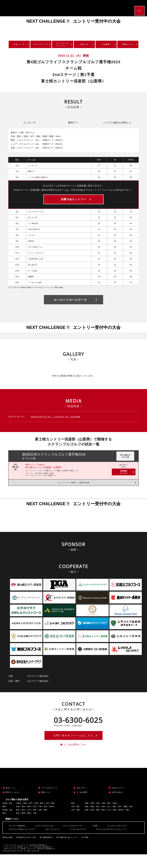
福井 (34, 810)
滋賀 (86, 804)
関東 (4, 807)
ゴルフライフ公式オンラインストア (22, 830)
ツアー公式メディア (49, 789)
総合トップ (10, 789)
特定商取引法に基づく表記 (26, 838)
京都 (92, 804)
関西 (72, 804)
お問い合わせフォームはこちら (73, 735)
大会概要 (106, 44)
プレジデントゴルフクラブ (117, 826)
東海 (4, 814)
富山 (23, 810)
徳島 (114, 807)
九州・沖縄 (75, 810)
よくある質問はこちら (75, 745)
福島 (52, 804)
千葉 (40, 807)
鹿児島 (120, 810)
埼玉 (34, 807)
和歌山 (115, 804)
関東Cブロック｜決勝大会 (35, 465)
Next (140, 27)
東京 (45, 807)
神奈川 (51, 807)
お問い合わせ (117, 793)
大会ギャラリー (118, 789)
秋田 (41, 804)
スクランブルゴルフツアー (73, 826)
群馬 (29, 807)
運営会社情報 (7, 838)
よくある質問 (81, 793)
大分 (108, 810)
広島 (103, 807)
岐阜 (17, 814)
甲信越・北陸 (7, 810)
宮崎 (114, 810)
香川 (120, 807)
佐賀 (92, 810)
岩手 (30, 804)
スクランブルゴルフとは (44, 826)
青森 (25, 804)
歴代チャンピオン (13, 793)
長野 (45, 810)
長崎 (97, 810)
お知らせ (84, 44)
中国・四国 (75, 807)
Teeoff (95, 826)
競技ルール (127, 44)
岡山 (97, 807)
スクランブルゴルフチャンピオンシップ (111, 830)
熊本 (103, 810)
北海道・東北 (7, 804)
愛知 (29, 814)
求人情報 (84, 838)
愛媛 (125, 807)
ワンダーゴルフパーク (78, 830)
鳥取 (86, 807)
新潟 (17, 810)
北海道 (18, 804)
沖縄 (127, 810)
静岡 (23, 814)
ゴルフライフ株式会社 (17, 826)
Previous (7, 27)
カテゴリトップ (40, 44)
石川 (29, 810)
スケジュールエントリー (62, 44)
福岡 (86, 810)
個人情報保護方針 (46, 838)
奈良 (108, 804)
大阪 (97, 804)
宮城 (36, 804)
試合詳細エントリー (123, 472)
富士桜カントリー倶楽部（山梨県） (44, 467)
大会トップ (19, 44)
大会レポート (81, 789)
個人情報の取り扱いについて (67, 838)
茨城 (17, 807)
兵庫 (103, 804)
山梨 (40, 810)
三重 (34, 814)
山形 (47, 804)
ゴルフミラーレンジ (52, 830)
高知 (131, 807)
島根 (92, 807)
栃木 (23, 807)
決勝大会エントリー (73, 199)
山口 (108, 807)
